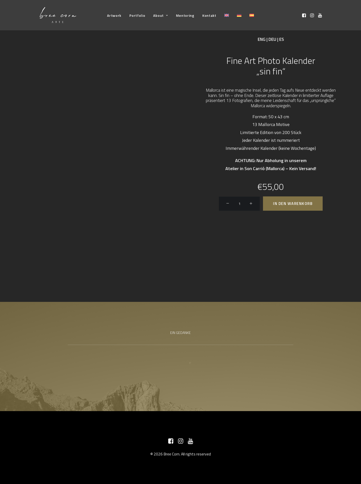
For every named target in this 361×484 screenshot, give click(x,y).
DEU (272, 39)
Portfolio (137, 15)
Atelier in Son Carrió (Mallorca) (255, 168)
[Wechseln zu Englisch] (226, 15)
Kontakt (209, 15)
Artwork (114, 15)
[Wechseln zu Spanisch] (251, 15)
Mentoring (185, 15)
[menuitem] (114, 15)
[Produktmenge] (239, 204)
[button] (304, 15)
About (160, 15)
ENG (261, 39)
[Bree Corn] (58, 15)
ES (281, 39)
